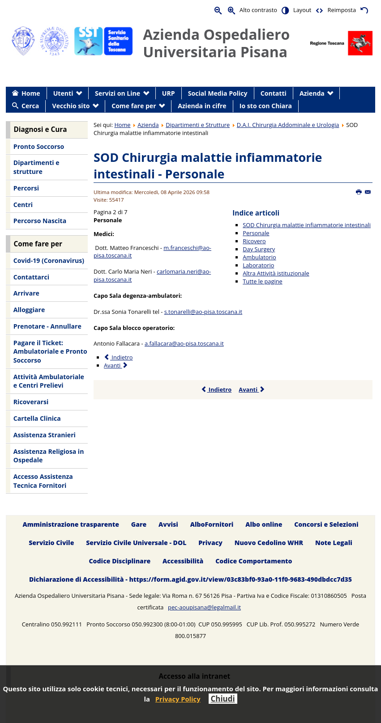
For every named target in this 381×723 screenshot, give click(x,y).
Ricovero (254, 241)
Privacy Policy (178, 698)
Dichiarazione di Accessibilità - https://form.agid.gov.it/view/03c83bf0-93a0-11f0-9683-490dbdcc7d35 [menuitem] (190, 579)
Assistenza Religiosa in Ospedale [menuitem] (48, 456)
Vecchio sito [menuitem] (71, 105)
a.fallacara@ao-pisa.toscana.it (184, 343)
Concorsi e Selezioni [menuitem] (326, 524)
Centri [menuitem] (23, 204)
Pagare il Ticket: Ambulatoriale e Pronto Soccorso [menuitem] (50, 351)
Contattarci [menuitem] (31, 277)
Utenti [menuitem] (63, 93)
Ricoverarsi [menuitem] (30, 401)
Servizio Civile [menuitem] (51, 543)
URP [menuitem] (168, 93)
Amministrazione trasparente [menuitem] (70, 524)
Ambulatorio (259, 257)
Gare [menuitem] (139, 524)
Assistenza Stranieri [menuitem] (44, 435)
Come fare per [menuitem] (133, 105)
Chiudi (223, 698)
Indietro (216, 389)
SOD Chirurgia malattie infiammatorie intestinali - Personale (208, 165)
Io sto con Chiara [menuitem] (266, 105)
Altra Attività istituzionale (276, 273)
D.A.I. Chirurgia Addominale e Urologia (288, 125)
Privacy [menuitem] (210, 543)
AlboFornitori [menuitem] (212, 524)
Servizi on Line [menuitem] (117, 93)
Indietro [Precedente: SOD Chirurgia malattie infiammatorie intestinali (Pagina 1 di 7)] (118, 357)
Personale (256, 233)
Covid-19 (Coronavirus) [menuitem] (48, 260)
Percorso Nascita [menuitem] (39, 220)
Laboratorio (258, 265)
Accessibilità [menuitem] (183, 561)
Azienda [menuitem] (312, 93)
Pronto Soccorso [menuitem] (38, 146)
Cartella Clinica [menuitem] (37, 418)
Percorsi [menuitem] (26, 188)
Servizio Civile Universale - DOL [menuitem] (136, 543)
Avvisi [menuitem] (168, 524)
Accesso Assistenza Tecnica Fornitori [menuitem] (43, 481)
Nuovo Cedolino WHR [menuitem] (269, 543)
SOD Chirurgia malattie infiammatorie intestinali (307, 225)
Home (122, 125)
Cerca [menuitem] (30, 105)
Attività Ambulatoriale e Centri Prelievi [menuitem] (48, 381)
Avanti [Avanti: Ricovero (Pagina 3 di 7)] (116, 365)
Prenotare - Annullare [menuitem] (47, 326)
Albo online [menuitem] (263, 524)
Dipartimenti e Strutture (198, 125)
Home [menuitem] (30, 93)
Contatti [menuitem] (274, 93)
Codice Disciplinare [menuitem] (119, 561)
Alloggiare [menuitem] (29, 309)
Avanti (252, 389)
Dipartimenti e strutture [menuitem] (36, 167)
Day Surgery (259, 249)
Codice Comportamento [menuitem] (253, 561)
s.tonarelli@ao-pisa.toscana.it (203, 312)
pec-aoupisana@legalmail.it (204, 607)
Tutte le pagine (262, 281)
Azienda (147, 125)
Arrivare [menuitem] (26, 293)
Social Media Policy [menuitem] (218, 93)
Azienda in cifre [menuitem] (202, 105)
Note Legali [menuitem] (333, 543)
